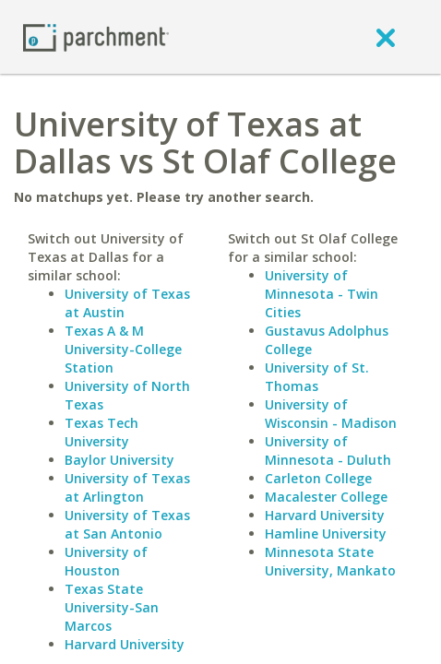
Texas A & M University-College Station (123, 349)
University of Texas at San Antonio (127, 524)
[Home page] (96, 36)
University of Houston (106, 561)
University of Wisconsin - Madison (331, 414)
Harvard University (125, 644)
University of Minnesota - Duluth (328, 450)
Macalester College (326, 496)
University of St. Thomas (317, 377)
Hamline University (326, 533)
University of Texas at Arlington (127, 487)
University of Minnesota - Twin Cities (321, 294)
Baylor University (119, 459)
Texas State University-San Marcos (112, 607)
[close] (385, 37)
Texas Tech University (101, 432)
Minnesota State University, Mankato (330, 561)
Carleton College (318, 478)
